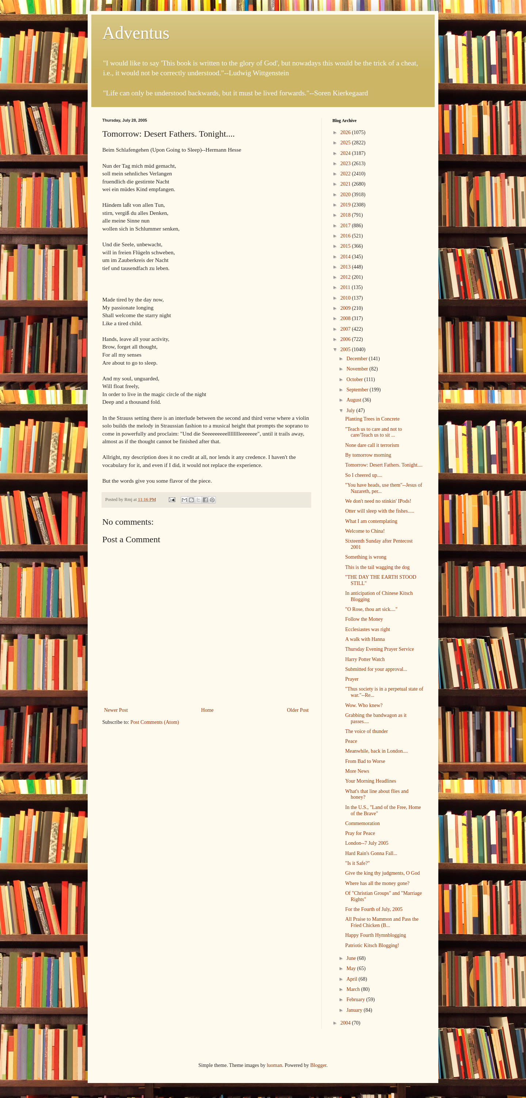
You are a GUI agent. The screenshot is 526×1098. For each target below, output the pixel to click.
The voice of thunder (366, 731)
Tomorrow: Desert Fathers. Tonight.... (384, 465)
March (353, 989)
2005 (346, 349)
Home (207, 710)
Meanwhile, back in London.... (376, 751)
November (357, 369)
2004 (346, 1023)
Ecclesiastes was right (367, 629)
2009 (346, 308)
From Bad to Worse (365, 761)
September (357, 389)
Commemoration (362, 823)
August (354, 400)
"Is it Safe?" (357, 863)
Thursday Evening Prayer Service (379, 649)
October (355, 379)
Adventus (135, 32)
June (351, 958)
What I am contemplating (371, 521)
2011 (346, 287)
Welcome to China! (365, 531)
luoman (274, 1065)
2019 (346, 205)
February (356, 999)
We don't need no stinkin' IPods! (378, 501)
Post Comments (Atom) (154, 722)
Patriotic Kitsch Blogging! (372, 945)
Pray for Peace (360, 833)
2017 (346, 225)
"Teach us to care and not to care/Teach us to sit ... (373, 432)
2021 (346, 184)
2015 (346, 246)
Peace (351, 741)
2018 (346, 215)
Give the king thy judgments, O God (382, 873)
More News (357, 771)
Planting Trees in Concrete (372, 419)
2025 (346, 142)
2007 (346, 329)
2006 (346, 339)
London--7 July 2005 (366, 843)
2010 (346, 298)
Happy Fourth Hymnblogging (375, 935)
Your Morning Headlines (370, 781)
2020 (346, 194)
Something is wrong (365, 557)
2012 (346, 277)
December (357, 358)
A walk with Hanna (365, 639)
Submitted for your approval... (376, 669)
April (352, 979)
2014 (346, 256)
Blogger (318, 1065)
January (354, 1010)
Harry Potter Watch (365, 659)
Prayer (352, 679)
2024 (346, 153)
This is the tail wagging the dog (377, 567)
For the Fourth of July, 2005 (374, 909)
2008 (346, 318)
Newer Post (116, 710)
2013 (346, 267)
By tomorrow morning (368, 455)
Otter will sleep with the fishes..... (379, 511)
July (351, 410)
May (351, 968)
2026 (346, 132)
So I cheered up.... (363, 475)
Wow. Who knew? (363, 705)
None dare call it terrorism (372, 445)
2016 (346, 236)
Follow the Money (364, 619)
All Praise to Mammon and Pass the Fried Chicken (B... (382, 922)
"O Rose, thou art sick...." (371, 609)
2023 (346, 163)
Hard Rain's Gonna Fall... (371, 853)
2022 (346, 173)
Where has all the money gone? (377, 883)
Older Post (298, 710)
